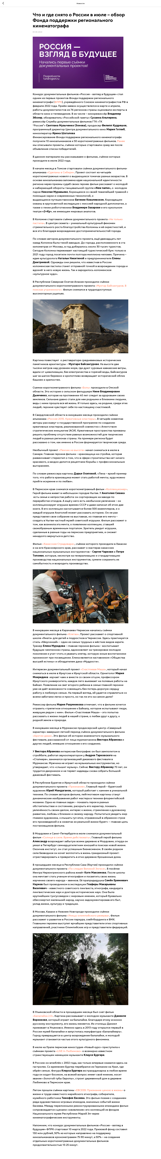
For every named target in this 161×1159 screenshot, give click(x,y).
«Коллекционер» (116, 489)
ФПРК (58, 102)
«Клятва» (73, 634)
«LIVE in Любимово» (69, 1051)
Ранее (121, 141)
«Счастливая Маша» (93, 669)
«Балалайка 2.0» (43, 1016)
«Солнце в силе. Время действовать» (66, 837)
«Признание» (76, 786)
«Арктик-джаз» (42, 736)
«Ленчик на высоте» (72, 450)
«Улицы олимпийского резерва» (88, 915)
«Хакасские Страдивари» (58, 544)
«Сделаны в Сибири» (60, 172)
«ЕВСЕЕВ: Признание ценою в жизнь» (99, 1090)
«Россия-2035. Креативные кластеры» (71, 418)
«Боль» (85, 387)
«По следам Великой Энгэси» (87, 868)
